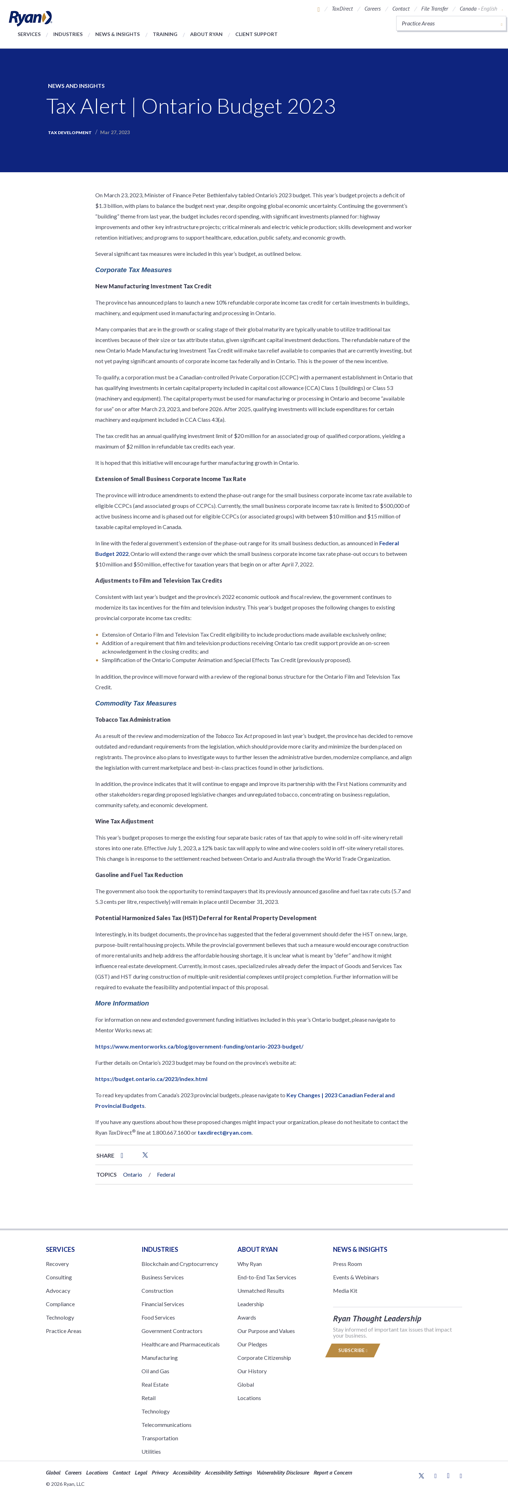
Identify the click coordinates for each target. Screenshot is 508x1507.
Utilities (151, 1451)
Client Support (256, 34)
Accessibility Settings (228, 1472)
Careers (372, 8)
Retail (148, 1397)
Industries (68, 34)
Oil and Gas (155, 1371)
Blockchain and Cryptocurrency (179, 1263)
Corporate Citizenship (264, 1357)
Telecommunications (166, 1424)
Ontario (132, 1174)
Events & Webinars (356, 1277)
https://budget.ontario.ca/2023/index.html (151, 1078)
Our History (252, 1371)
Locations (249, 1397)
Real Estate (155, 1384)
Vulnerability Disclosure (282, 1472)
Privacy (160, 1472)
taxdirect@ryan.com (225, 1132)
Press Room (347, 1263)
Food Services (158, 1317)
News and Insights (76, 85)
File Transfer (434, 8)
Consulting (59, 1277)
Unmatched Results (260, 1290)
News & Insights (117, 34)
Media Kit (345, 1290)
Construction (157, 1290)
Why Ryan (249, 1263)
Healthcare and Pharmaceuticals (180, 1344)
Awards (246, 1317)
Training (165, 34)
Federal (166, 1174)
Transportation (159, 1438)
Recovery (57, 1263)
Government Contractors (171, 1330)
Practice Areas (63, 1330)
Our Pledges (252, 1344)
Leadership (250, 1304)
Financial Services (162, 1304)
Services (29, 34)
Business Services (162, 1277)
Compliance (60, 1304)
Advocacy (58, 1290)
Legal (141, 1472)
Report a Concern (333, 1472)
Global (245, 1384)
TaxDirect (342, 8)
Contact (401, 8)
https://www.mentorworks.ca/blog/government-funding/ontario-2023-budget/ (199, 1046)
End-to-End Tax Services (266, 1277)
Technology (60, 1317)
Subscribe (353, 1350)
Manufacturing (159, 1357)
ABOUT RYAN (257, 1249)
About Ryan (206, 34)
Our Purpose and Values (266, 1330)
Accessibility (186, 1472)
